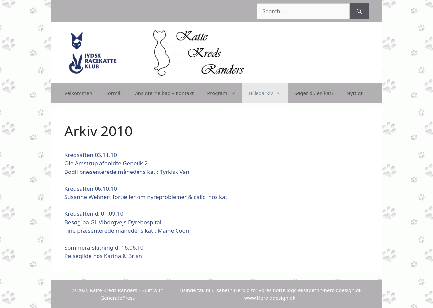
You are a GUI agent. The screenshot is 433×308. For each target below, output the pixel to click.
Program (224, 93)
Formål (113, 93)
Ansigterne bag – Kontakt (164, 93)
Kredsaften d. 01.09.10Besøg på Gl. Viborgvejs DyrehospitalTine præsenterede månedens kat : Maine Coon (126, 222)
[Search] (359, 11)
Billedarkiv (268, 93)
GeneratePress (117, 297)
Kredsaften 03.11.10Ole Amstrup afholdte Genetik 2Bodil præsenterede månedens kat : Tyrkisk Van (126, 163)
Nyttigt (354, 93)
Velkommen (78, 93)
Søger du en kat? (314, 93)
